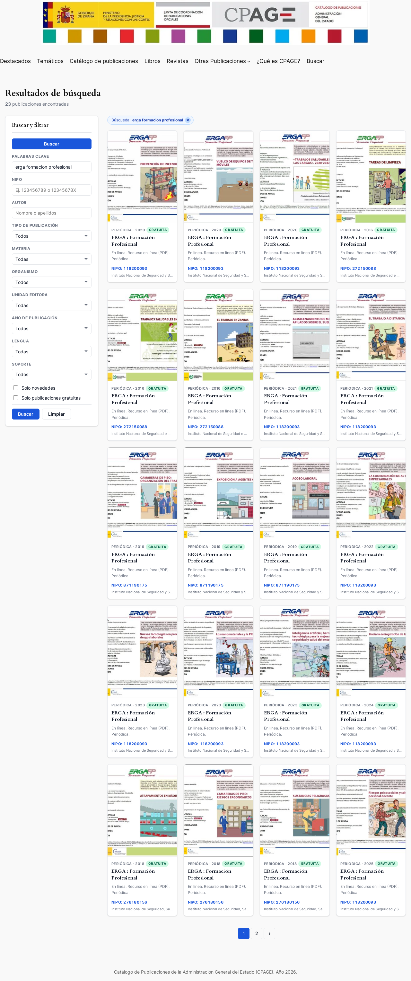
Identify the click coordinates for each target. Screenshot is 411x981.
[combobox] (52, 212)
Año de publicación (34, 316)
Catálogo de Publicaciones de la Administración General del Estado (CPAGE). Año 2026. (205, 972)
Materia (21, 248)
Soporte (21, 362)
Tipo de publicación (35, 225)
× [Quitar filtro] (187, 119)
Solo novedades (34, 385)
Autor (19, 202)
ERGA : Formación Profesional (133, 241)
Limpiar (56, 411)
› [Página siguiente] (269, 933)
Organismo (25, 271)
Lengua (20, 339)
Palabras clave (30, 156)
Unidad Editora (30, 294)
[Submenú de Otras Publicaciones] (248, 61)
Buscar (51, 143)
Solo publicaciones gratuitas (47, 395)
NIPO (17, 179)
